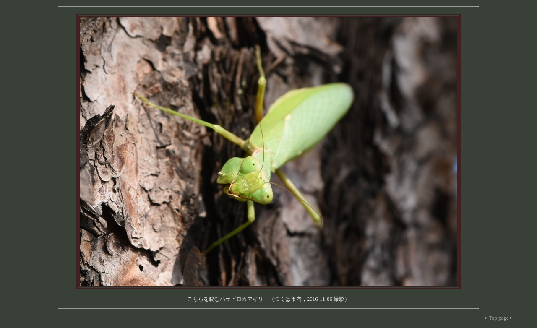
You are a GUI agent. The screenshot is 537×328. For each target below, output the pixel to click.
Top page (499, 318)
